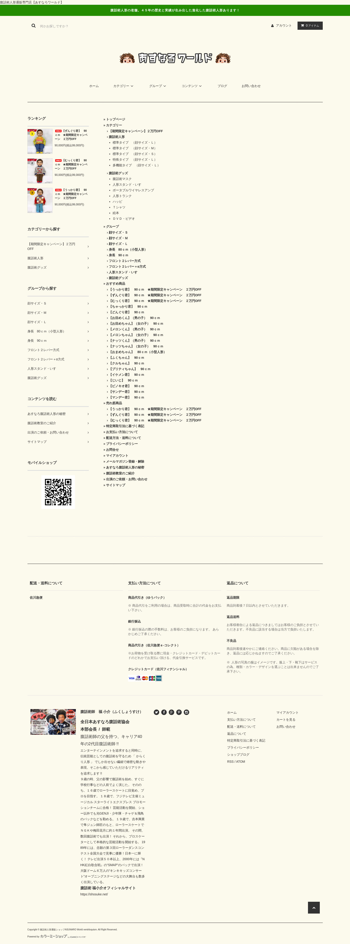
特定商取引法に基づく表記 (125, 426)
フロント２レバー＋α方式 (127, 266)
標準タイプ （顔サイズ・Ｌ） (135, 142)
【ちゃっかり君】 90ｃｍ (128, 306)
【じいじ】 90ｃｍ (123, 380)
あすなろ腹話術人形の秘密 (125, 467)
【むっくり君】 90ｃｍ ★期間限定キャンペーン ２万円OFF (71, 164)
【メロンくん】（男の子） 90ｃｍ (134, 329)
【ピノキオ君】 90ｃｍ (126, 386)
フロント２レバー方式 (125, 261)
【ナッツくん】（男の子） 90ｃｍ (134, 340)
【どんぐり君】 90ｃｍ (126, 312)
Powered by (56, 936)
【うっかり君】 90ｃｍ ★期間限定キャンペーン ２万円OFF (71, 194)
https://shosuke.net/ (94, 894)
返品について (236, 733)
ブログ (222, 86)
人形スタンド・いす (127, 184)
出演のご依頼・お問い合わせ (126, 479)
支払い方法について (241, 719)
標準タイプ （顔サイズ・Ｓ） (135, 154)
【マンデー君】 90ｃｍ (126, 397)
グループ (158, 86)
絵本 (116, 213)
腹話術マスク (122, 179)
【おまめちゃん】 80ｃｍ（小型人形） (137, 352)
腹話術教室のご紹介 (120, 473)
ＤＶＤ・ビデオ (124, 218)
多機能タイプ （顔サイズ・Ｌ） (136, 165)
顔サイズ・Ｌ (118, 244)
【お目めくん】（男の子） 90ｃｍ (134, 318)
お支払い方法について (122, 432)
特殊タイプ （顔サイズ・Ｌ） (135, 159)
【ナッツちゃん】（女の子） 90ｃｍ (136, 346)
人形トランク (122, 196)
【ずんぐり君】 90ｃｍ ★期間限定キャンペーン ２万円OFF (71, 135)
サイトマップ (115, 485)
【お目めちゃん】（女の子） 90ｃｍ (136, 323)
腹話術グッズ (118, 173)
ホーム (94, 86)
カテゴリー (124, 86)
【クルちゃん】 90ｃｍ (126, 363)
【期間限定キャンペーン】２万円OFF (136, 131)
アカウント (284, 25)
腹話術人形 (117, 137)
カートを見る (285, 719)
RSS (230, 761)
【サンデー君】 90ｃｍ (126, 392)
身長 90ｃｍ (118, 255)
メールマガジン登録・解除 (125, 461)
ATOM (240, 761)
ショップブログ (238, 754)
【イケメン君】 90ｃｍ (126, 374)
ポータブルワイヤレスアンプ (133, 190)
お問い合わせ (251, 86)
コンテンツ (192, 86)
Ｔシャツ (119, 207)
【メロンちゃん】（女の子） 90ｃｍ (136, 335)
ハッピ (117, 201)
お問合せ (112, 449)
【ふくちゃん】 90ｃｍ (126, 357)
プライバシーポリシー (122, 444)
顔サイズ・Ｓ (118, 232)
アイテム (309, 25)
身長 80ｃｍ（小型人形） (128, 249)
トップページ (115, 119)
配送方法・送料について (123, 438)
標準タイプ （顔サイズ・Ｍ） (135, 148)
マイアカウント (117, 455)
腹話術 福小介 (91, 888)
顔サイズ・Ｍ (118, 238)
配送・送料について (241, 726)
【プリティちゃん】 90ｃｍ (130, 369)
